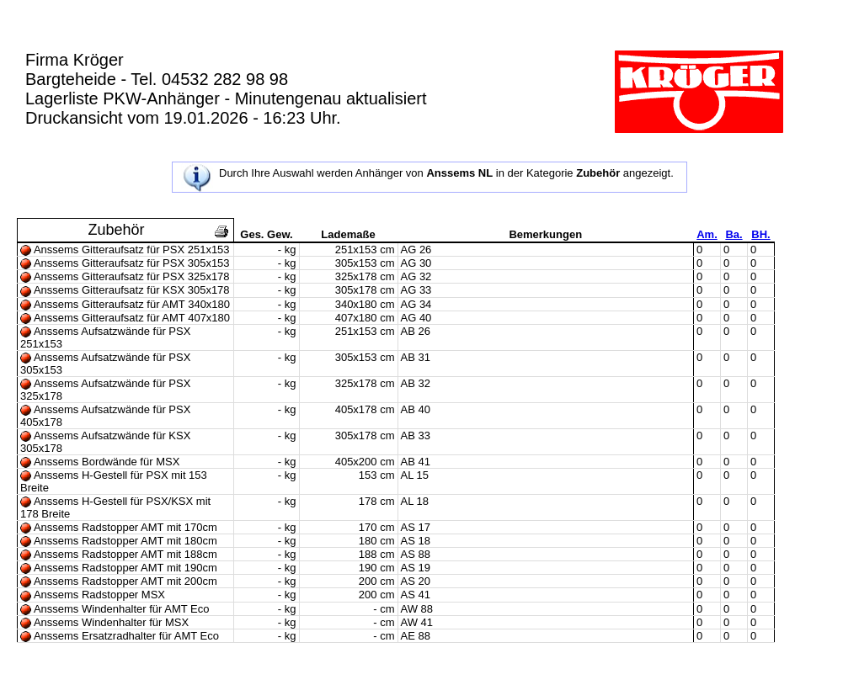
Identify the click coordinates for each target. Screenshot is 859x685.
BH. (760, 234)
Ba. (733, 234)
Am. (707, 234)
